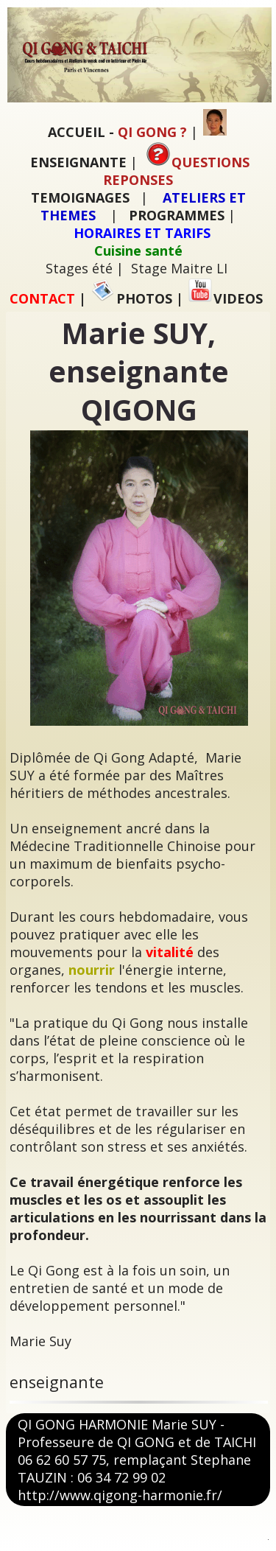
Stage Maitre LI (179, 268)
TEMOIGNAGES (80, 197)
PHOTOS (131, 298)
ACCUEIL (76, 132)
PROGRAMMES (176, 215)
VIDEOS (225, 298)
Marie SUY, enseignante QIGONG (139, 371)
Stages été (79, 268)
